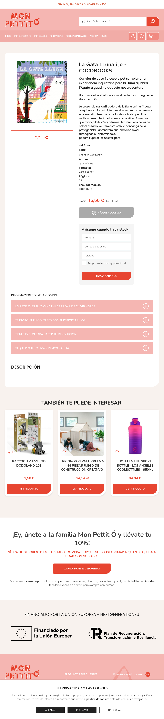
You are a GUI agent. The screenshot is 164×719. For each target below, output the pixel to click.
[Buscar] (153, 21)
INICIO (8, 36)
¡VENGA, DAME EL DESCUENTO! (82, 568)
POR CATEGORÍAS (22, 36)
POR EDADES (40, 36)
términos (105, 263)
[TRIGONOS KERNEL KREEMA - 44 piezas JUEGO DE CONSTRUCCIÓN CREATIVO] (82, 453)
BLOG (104, 36)
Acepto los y (107, 263)
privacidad (119, 263)
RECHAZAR (82, 710)
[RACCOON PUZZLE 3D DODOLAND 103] (29, 453)
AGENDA (94, 36)
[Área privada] (133, 36)
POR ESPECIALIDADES (76, 36)
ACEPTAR (50, 710)
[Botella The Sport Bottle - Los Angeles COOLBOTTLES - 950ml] (135, 453)
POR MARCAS (56, 36)
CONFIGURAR (114, 710)
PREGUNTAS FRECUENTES (80, 674)
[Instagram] (148, 674)
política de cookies (97, 699)
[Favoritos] (142, 36)
